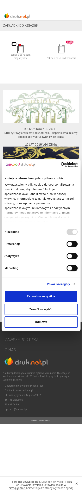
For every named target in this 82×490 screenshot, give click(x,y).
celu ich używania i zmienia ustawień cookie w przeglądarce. (40, 485)
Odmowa (41, 322)
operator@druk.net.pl (16, 409)
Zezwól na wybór (41, 309)
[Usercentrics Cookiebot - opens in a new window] (61, 164)
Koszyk (76, 5)
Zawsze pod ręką (21, 339)
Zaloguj (67, 5)
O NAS (10, 350)
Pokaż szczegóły (58, 284)
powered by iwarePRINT (41, 421)
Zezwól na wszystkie (41, 296)
